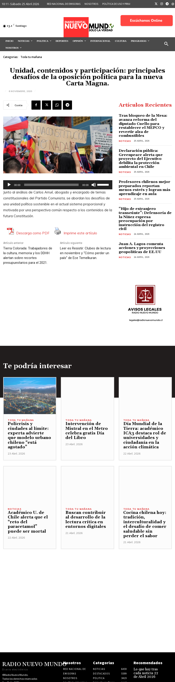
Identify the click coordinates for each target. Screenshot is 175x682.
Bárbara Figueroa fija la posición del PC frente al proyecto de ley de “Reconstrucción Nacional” (147, 665)
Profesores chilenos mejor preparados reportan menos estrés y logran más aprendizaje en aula (145, 174)
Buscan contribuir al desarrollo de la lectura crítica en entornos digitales (85, 493)
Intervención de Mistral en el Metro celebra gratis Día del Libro (86, 404)
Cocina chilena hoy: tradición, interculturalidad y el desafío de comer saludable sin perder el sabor (144, 498)
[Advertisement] (87, 555)
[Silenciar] (93, 184)
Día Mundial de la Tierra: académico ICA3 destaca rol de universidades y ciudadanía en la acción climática (142, 409)
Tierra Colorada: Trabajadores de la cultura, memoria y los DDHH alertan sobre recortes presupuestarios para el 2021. (27, 255)
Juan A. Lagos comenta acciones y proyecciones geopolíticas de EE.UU (145, 223)
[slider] (51, 185)
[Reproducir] (9, 184)
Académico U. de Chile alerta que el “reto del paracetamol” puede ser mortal (30, 493)
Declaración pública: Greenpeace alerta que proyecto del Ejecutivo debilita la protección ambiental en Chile (145, 149)
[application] (57, 184)
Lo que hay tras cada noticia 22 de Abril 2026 (146, 646)
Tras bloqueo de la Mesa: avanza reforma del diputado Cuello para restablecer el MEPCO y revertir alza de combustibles (142, 122)
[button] (166, 44)
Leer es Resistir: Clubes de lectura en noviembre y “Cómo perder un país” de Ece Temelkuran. (85, 253)
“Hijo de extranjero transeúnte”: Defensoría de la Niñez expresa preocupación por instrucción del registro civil (145, 200)
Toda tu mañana (31, 57)
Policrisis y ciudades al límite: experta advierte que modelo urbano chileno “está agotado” (28, 407)
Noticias (124, 134)
